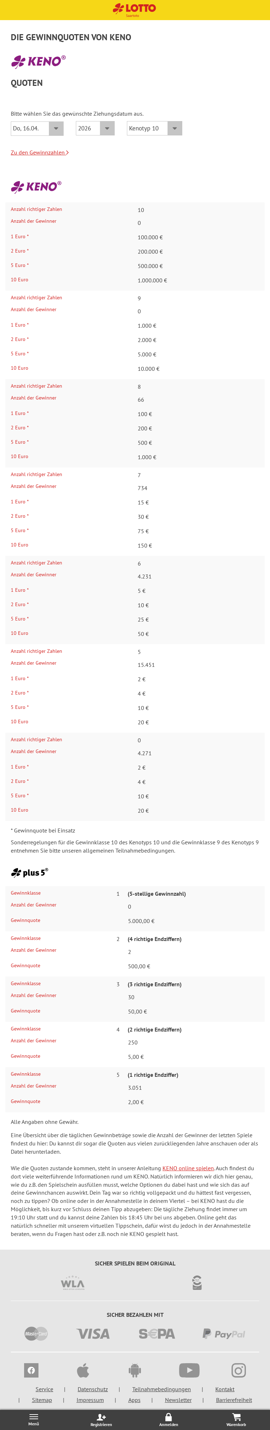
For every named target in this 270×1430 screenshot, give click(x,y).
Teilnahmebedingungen (161, 1389)
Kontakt (224, 1389)
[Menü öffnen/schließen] (34, 1419)
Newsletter (178, 1399)
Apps (134, 1399)
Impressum (90, 1399)
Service (44, 1389)
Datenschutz (93, 1389)
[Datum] (37, 128)
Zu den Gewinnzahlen (40, 152)
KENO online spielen (188, 1168)
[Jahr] (95, 128)
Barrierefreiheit (234, 1399)
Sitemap (42, 1399)
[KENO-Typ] (154, 128)
